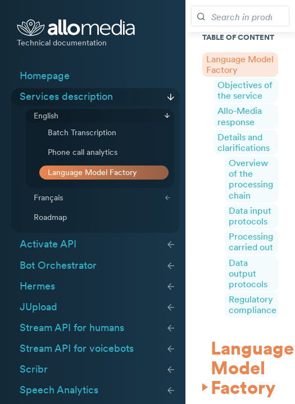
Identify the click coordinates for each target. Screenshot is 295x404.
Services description (66, 96)
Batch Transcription (82, 132)
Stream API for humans (72, 328)
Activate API (48, 244)
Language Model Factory (92, 172)
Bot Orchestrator (58, 265)
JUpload (38, 307)
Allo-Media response (239, 116)
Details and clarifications (243, 142)
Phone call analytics (82, 152)
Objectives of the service (245, 90)
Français (48, 197)
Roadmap (50, 217)
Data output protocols (248, 273)
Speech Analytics (59, 390)
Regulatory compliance (252, 304)
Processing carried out (251, 241)
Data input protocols (250, 216)
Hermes (37, 286)
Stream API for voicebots (77, 348)
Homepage (45, 76)
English (46, 116)
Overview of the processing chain (251, 179)
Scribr (34, 369)
